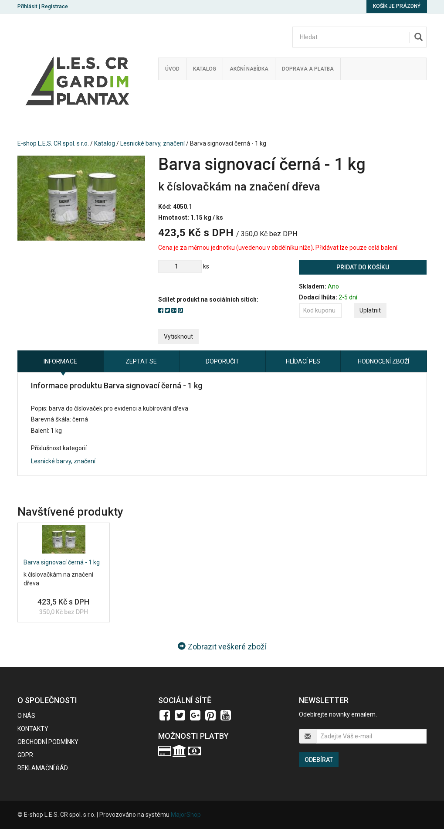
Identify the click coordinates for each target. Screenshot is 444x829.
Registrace (54, 6)
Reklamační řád (42, 767)
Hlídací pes (303, 361)
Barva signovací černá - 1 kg (62, 562)
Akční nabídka (249, 69)
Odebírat (319, 759)
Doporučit (222, 361)
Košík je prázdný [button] (396, 6)
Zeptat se (141, 361)
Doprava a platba (308, 69)
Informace (60, 361)
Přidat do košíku (362, 267)
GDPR (25, 754)
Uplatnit (370, 310)
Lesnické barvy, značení (152, 143)
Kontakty (32, 728)
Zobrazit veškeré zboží (222, 646)
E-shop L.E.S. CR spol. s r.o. (53, 143)
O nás (26, 715)
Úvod (172, 69)
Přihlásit (27, 6)
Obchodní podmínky (47, 741)
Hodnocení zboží (383, 361)
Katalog (204, 69)
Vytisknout (178, 336)
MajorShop (186, 814)
